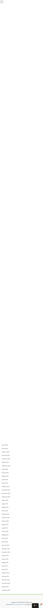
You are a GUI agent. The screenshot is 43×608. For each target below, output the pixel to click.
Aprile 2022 (5, 538)
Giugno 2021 (5, 559)
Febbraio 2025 (5, 452)
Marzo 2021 (5, 569)
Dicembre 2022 (6, 517)
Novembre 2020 (6, 583)
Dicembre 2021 (6, 548)
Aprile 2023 (5, 510)
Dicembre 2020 (6, 580)
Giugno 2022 (5, 531)
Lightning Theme (21, 604)
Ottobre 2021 (5, 555)
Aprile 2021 (5, 566)
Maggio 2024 (5, 476)
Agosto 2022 (5, 524)
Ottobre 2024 (5, 462)
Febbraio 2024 (5, 486)
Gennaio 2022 (5, 545)
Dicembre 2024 (6, 455)
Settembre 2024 (6, 466)
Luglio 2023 (5, 504)
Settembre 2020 (6, 590)
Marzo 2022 (5, 542)
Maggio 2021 (5, 562)
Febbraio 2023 (5, 514)
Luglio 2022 (5, 528)
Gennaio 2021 (5, 576)
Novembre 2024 (6, 459)
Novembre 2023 (6, 493)
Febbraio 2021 (5, 573)
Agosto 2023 (5, 500)
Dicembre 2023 (6, 490)
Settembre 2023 (6, 497)
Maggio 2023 (5, 507)
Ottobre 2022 (5, 521)
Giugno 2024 (5, 472)
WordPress (13, 604)
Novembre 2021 (6, 552)
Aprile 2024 (5, 479)
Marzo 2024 (5, 483)
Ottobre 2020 (5, 586)
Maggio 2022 (5, 535)
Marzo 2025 (5, 448)
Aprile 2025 (5, 445)
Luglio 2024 (5, 469)
